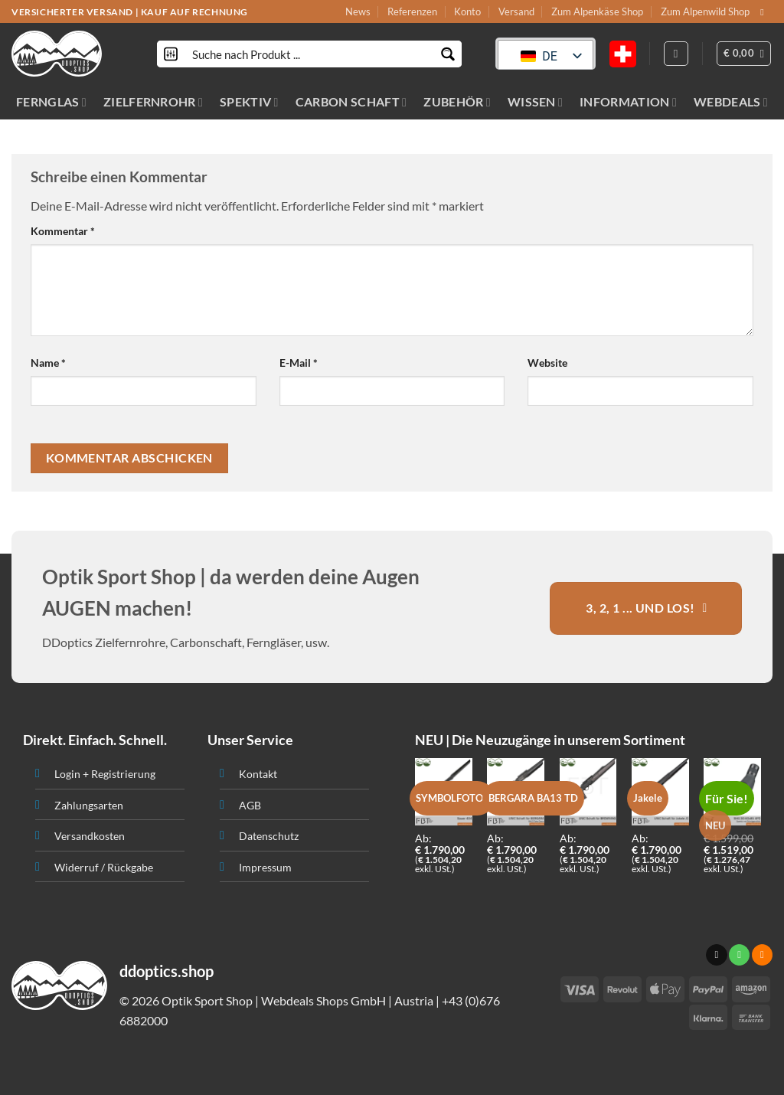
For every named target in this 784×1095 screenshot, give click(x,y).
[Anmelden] (676, 53)
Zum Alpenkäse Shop (597, 11)
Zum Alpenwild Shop (705, 11)
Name (48, 362)
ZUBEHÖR (457, 101)
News (358, 11)
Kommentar (63, 230)
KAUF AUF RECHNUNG (194, 12)
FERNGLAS (51, 101)
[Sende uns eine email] (764, 12)
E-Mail (298, 362)
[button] (744, 53)
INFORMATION (628, 101)
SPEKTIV (249, 101)
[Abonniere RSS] (762, 955)
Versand (516, 11)
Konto (467, 11)
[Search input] (310, 54)
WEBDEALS (731, 101)
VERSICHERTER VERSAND (72, 12)
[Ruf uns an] (739, 955)
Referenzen (412, 11)
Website (547, 362)
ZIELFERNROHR (153, 101)
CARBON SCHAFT (351, 101)
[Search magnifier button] (448, 54)
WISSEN (535, 101)
